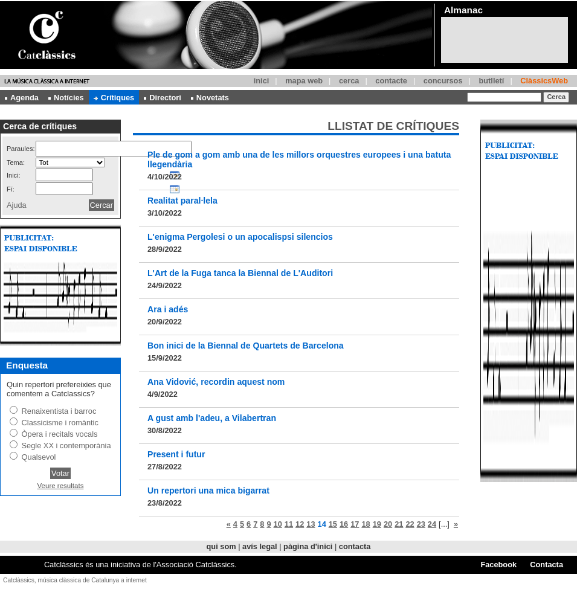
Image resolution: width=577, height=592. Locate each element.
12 (299, 524)
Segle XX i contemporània (66, 445)
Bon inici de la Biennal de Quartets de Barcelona (245, 345)
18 (365, 524)
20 (388, 524)
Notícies (66, 97)
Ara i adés (167, 309)
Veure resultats (60, 485)
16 (344, 524)
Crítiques (114, 97)
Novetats (210, 97)
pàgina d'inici (307, 546)
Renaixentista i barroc (59, 411)
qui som (221, 546)
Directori (162, 97)
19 (377, 524)
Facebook (498, 564)
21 (399, 524)
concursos (443, 80)
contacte (391, 80)
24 (432, 524)
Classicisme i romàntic (60, 422)
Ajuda (17, 205)
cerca (349, 80)
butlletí (491, 80)
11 (289, 524)
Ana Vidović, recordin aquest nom (216, 382)
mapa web (304, 80)
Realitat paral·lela (182, 200)
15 (333, 524)
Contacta (546, 564)
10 (278, 524)
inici (261, 80)
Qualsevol (39, 457)
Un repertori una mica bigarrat (208, 490)
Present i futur (176, 454)
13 (310, 524)
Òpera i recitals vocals (60, 434)
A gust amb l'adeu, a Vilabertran (211, 418)
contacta (355, 546)
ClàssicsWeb (544, 80)
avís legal (259, 546)
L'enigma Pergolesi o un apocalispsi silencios (240, 237)
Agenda (22, 97)
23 (421, 524)
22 (409, 524)
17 (354, 524)
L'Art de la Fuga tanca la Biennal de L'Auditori (240, 273)
